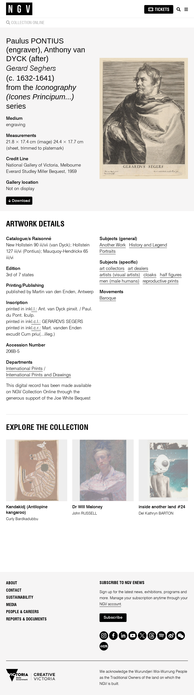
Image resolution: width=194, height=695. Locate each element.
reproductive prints (161, 281)
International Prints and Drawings (38, 375)
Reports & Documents (26, 619)
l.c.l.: (36, 321)
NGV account (110, 604)
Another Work (113, 245)
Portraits (108, 251)
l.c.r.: (36, 328)
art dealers (138, 268)
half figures (171, 275)
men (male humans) (119, 281)
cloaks (149, 275)
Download (19, 201)
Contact (13, 590)
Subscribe (113, 618)
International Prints (24, 368)
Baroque (108, 298)
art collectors (112, 268)
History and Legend (148, 245)
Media (11, 605)
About (11, 583)
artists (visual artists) (120, 275)
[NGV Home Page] (19, 9)
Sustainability (19, 597)
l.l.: (34, 309)
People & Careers (22, 612)
